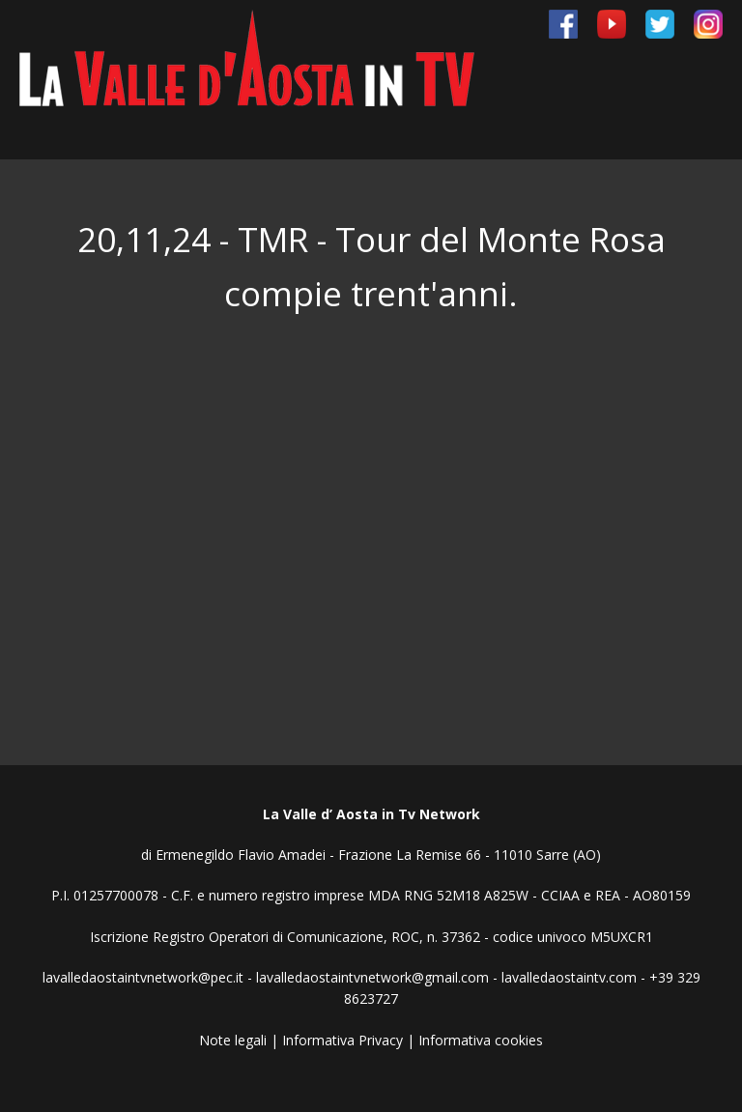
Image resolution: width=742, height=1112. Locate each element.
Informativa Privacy (342, 1040)
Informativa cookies (480, 1040)
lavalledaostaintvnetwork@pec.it (143, 977)
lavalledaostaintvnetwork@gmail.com (372, 977)
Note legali (233, 1040)
